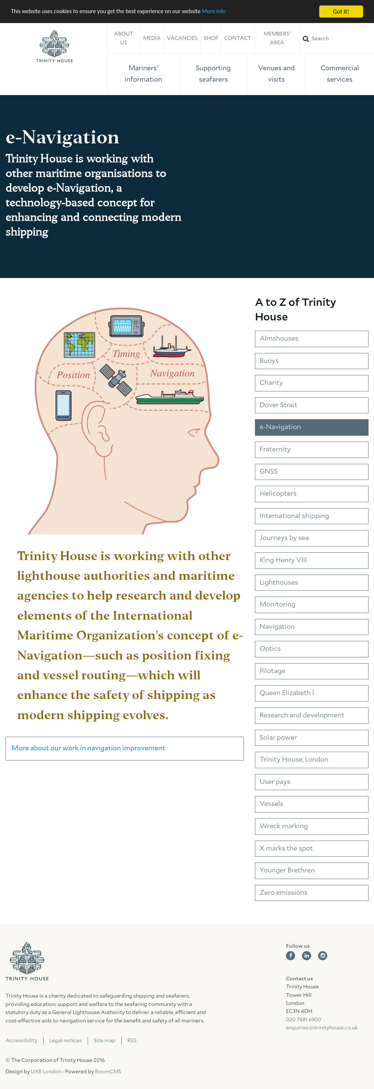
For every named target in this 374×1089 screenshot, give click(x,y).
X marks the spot (286, 848)
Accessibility (21, 1040)
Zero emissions (284, 893)
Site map (104, 1040)
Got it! (341, 11)
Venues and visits (276, 74)
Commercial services (340, 74)
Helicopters (278, 494)
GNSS (269, 472)
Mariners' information (143, 74)
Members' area (277, 38)
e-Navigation (280, 427)
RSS (132, 1040)
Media (152, 38)
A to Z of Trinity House (295, 310)
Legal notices (65, 1040)
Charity (271, 383)
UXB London (46, 1071)
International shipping (294, 516)
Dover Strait (278, 405)
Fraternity (275, 449)
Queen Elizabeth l (287, 693)
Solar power (278, 738)
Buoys (269, 361)
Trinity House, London (294, 759)
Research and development (302, 715)
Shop (211, 38)
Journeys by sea (284, 538)
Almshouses (279, 338)
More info (224, 12)
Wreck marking (284, 826)
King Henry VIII (283, 560)
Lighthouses (279, 582)
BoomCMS (108, 1071)
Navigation (277, 627)
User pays (275, 782)
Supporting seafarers (213, 74)
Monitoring (277, 604)
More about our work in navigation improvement (88, 748)
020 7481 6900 (303, 1019)
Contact (237, 38)
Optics (270, 649)
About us (123, 38)
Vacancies (182, 38)
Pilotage (272, 671)
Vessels (271, 804)
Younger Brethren (287, 870)
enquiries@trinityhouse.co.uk (322, 1027)
